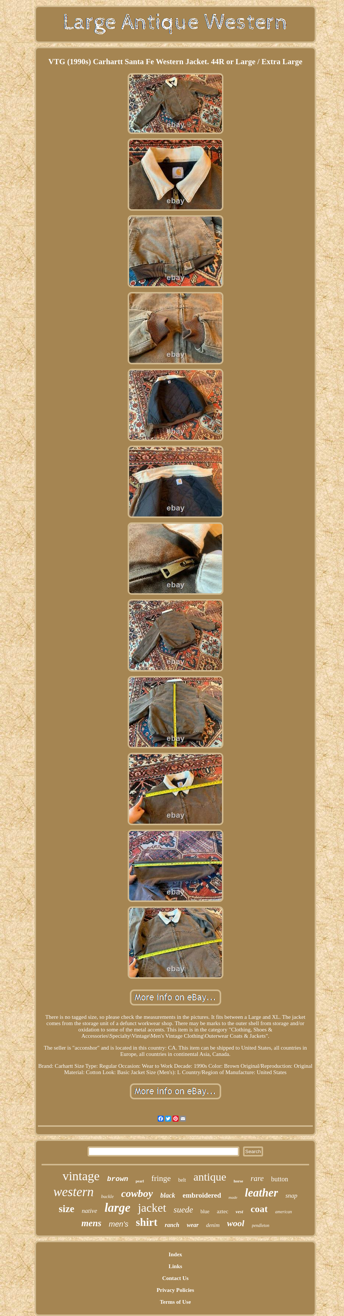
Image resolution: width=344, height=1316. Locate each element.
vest (239, 1211)
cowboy (137, 1193)
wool (236, 1223)
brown (117, 1179)
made (233, 1197)
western (73, 1192)
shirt (146, 1222)
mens (91, 1223)
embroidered (202, 1195)
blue (204, 1211)
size (66, 1208)
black (167, 1195)
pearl (139, 1181)
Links (175, 1266)
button (279, 1179)
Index (175, 1254)
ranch (172, 1225)
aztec (222, 1211)
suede (183, 1209)
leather (261, 1192)
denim (213, 1225)
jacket (152, 1207)
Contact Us (175, 1278)
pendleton (260, 1225)
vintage (80, 1176)
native (89, 1210)
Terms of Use (175, 1302)
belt (182, 1180)
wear (193, 1225)
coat (259, 1209)
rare (256, 1178)
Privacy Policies (175, 1290)
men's (118, 1224)
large (118, 1207)
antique (209, 1177)
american (283, 1211)
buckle (107, 1196)
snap (291, 1195)
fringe (161, 1178)
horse (238, 1181)
